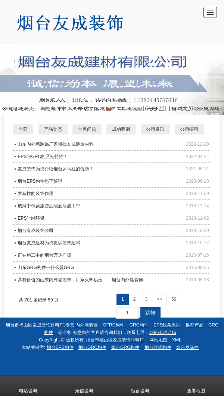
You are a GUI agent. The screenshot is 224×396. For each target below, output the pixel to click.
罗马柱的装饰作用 (35, 193)
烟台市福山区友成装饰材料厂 (115, 340)
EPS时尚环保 (31, 218)
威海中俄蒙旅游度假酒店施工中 (49, 205)
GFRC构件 (113, 325)
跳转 (150, 313)
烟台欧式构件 (157, 347)
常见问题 (87, 129)
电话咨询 (28, 385)
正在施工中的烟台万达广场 (44, 255)
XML (176, 340)
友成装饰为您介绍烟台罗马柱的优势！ (56, 168)
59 (173, 299)
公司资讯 (155, 129)
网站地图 (158, 340)
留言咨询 (140, 385)
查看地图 (196, 385)
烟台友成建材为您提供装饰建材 (49, 242)
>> (159, 299)
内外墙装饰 (86, 325)
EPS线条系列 (166, 325)
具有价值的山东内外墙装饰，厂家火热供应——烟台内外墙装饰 (80, 279)
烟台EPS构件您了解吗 (40, 181)
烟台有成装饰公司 (35, 230)
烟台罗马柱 (187, 347)
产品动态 (53, 129)
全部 (23, 129)
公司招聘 (189, 129)
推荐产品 (194, 325)
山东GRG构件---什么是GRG (46, 267)
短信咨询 (84, 385)
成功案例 (121, 129)
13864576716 (162, 332)
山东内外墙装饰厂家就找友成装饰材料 (56, 144)
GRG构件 (139, 325)
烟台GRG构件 (125, 347)
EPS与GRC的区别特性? (42, 156)
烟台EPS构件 (60, 347)
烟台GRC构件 (92, 347)
